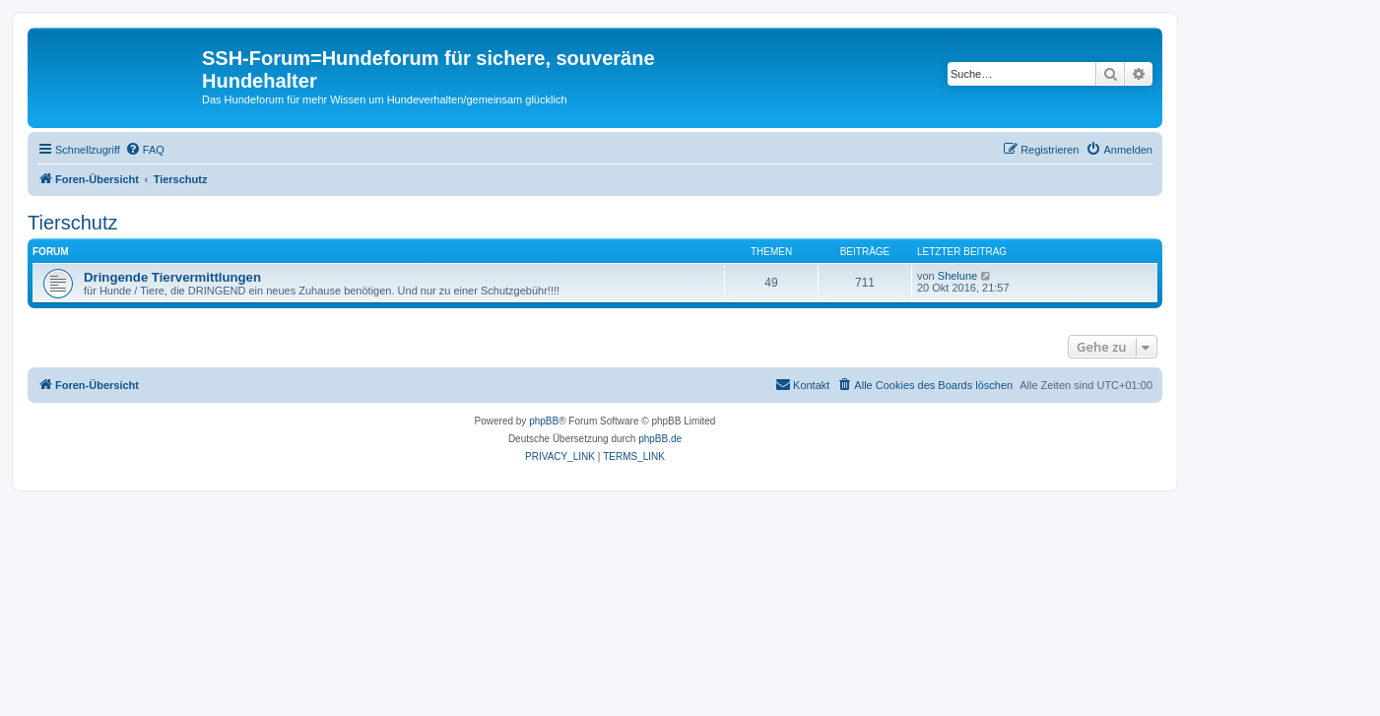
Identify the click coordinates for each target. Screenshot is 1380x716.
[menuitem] (144, 150)
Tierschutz (73, 222)
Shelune (957, 276)
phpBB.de (660, 438)
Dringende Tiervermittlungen (172, 277)
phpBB (544, 421)
